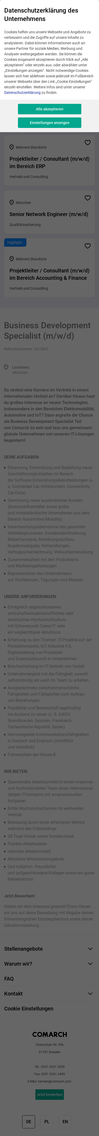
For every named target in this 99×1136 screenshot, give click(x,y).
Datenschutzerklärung (22, 92)
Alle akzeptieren (49, 109)
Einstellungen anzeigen (49, 123)
